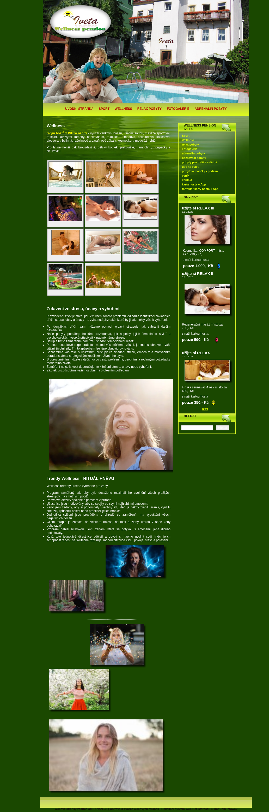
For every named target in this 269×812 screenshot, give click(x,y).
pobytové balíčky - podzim (200, 171)
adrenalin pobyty (211, 109)
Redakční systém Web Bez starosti (185, 808)
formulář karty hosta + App (200, 188)
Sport (104, 109)
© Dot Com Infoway (224, 808)
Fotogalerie (178, 109)
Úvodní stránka (79, 109)
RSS (205, 409)
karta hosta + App (194, 184)
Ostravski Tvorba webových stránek (134, 808)
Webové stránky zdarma (70, 808)
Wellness (123, 109)
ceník (185, 175)
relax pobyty (149, 109)
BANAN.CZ (100, 808)
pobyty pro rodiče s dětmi (199, 162)
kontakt (187, 180)
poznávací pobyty (194, 157)
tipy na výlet (190, 166)
